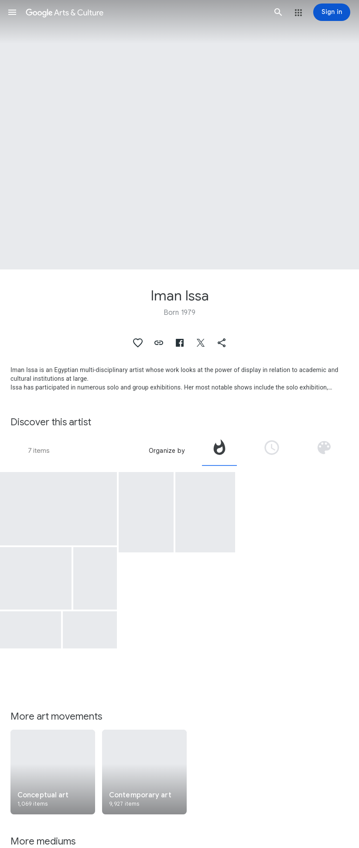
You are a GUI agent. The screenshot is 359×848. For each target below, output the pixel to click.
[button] (12, 12)
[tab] (219, 450)
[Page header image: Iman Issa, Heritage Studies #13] (179, 134)
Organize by (167, 451)
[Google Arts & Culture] (145, 12)
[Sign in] (331, 12)
